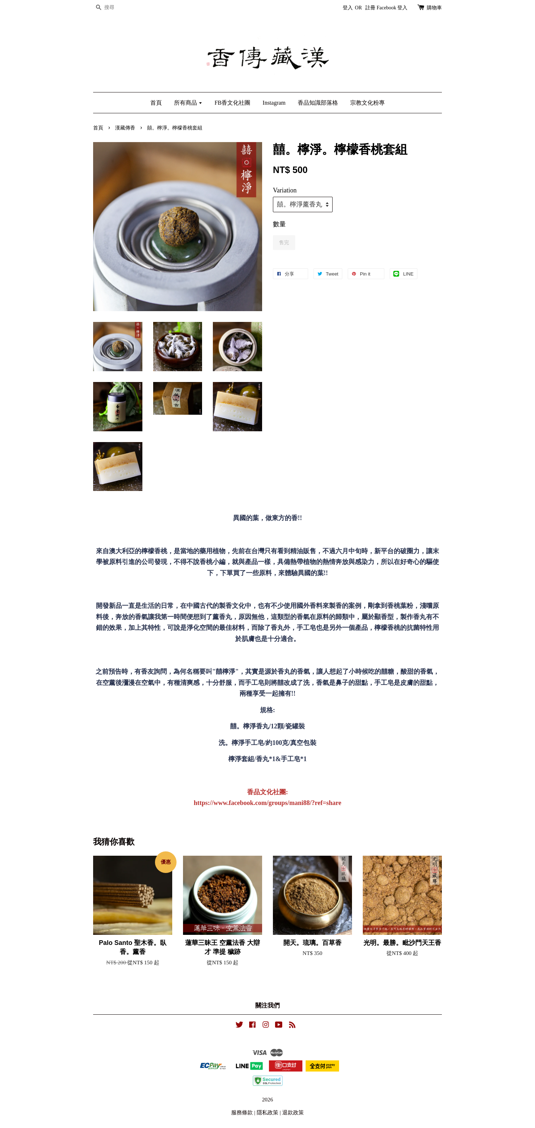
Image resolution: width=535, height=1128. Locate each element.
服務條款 (242, 1112)
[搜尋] (114, 8)
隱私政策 (267, 1112)
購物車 (434, 7)
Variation (285, 190)
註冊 (370, 7)
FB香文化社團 (233, 103)
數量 (279, 224)
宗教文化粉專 (367, 103)
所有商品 (188, 103)
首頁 (156, 103)
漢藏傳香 (125, 128)
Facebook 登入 (392, 7)
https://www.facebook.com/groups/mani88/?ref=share (267, 802)
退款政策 (293, 1112)
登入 (348, 7)
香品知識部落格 (318, 103)
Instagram (273, 103)
